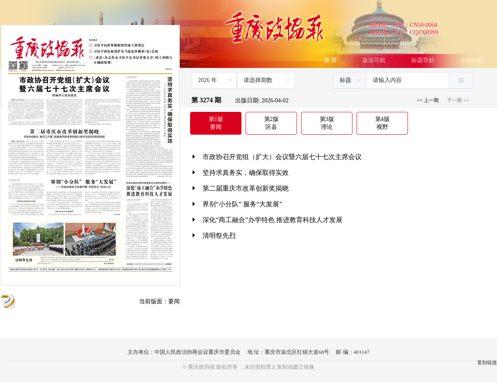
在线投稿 (471, 60)
